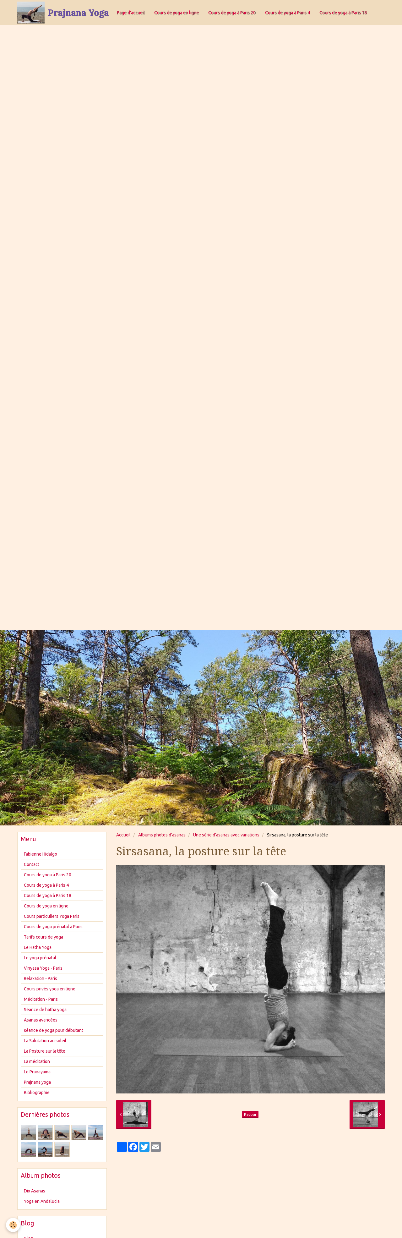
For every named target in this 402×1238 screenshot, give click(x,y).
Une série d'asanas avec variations (226, 834)
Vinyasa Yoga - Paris (43, 968)
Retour (250, 1114)
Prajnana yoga (37, 1082)
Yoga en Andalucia (42, 1201)
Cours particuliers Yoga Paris (51, 916)
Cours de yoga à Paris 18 (343, 12)
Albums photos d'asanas (162, 834)
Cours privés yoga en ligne (49, 988)
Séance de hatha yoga (45, 1009)
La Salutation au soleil (45, 1040)
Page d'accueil (131, 12)
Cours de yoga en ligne (176, 12)
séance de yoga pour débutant (53, 1030)
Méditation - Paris (41, 999)
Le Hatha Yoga (38, 947)
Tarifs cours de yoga (43, 936)
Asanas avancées (40, 1019)
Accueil (123, 834)
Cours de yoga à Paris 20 (232, 12)
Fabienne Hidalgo (40, 854)
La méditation (37, 1061)
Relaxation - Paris (40, 978)
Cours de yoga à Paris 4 (287, 12)
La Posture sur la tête (44, 1051)
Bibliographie (37, 1092)
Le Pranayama (37, 1071)
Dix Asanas (34, 1190)
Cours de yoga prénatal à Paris (53, 926)
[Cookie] (13, 1225)
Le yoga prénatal (40, 957)
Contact (31, 864)
